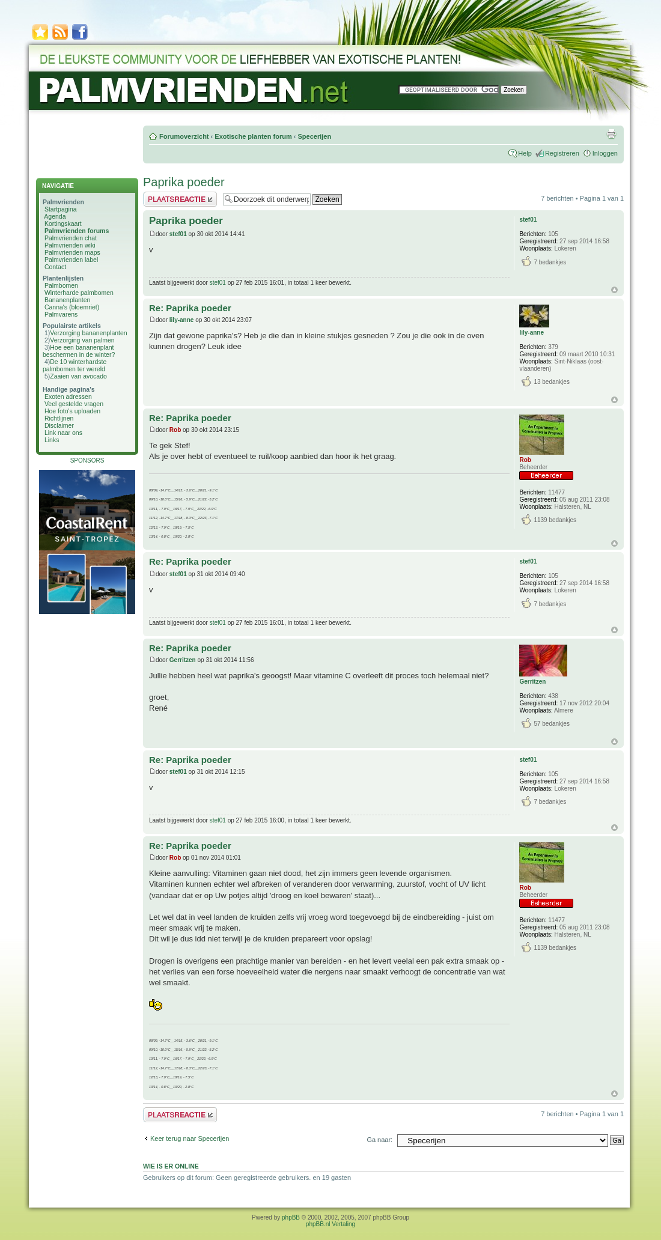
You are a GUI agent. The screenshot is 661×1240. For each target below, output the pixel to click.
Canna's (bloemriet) (71, 307)
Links (51, 439)
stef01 (178, 234)
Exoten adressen (68, 396)
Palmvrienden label (71, 259)
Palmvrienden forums (76, 230)
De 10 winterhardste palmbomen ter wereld (74, 365)
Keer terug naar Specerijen (189, 1138)
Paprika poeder (184, 182)
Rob (175, 430)
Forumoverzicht (184, 136)
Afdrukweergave (611, 134)
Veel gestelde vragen (73, 403)
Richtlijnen (58, 418)
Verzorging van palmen (82, 340)
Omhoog (614, 290)
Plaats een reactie (180, 199)
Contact (55, 266)
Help (525, 153)
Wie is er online (171, 1166)
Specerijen (314, 136)
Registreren (562, 153)
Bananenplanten (67, 299)
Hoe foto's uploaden (72, 411)
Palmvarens (61, 314)
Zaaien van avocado (78, 376)
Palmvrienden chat (70, 238)
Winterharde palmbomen (79, 292)
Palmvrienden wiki (70, 245)
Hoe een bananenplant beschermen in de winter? (79, 351)
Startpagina (60, 209)
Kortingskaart (63, 223)
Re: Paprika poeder (190, 308)
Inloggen (605, 153)
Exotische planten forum (253, 136)
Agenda (54, 216)
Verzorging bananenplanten (88, 332)
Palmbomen (61, 285)
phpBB (291, 1217)
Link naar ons (63, 432)
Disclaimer (59, 425)
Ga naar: (379, 1139)
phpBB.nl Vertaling (330, 1224)
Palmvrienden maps (72, 252)
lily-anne (181, 320)
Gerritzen (182, 660)
